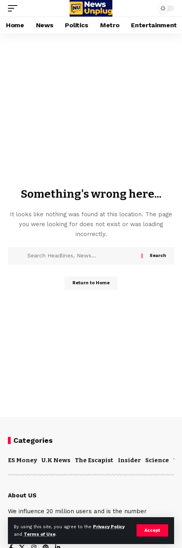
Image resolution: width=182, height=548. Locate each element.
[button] (152, 530)
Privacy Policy (109, 526)
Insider (129, 460)
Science (157, 460)
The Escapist (94, 460)
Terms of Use (39, 534)
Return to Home (91, 282)
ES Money (22, 460)
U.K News (56, 460)
